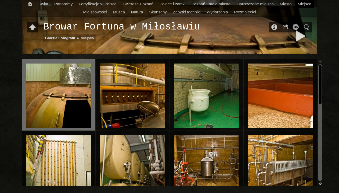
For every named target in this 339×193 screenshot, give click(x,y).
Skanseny (158, 12)
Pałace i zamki (173, 4)
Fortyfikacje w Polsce (98, 4)
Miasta (286, 4)
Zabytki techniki (187, 12)
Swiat (43, 4)
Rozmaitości (245, 12)
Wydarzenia (217, 12)
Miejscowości (95, 12)
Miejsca (304, 4)
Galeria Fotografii (60, 38)
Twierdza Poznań (137, 4)
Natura (137, 12)
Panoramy (63, 4)
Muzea (119, 12)
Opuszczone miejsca (255, 4)
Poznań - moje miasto (211, 4)
